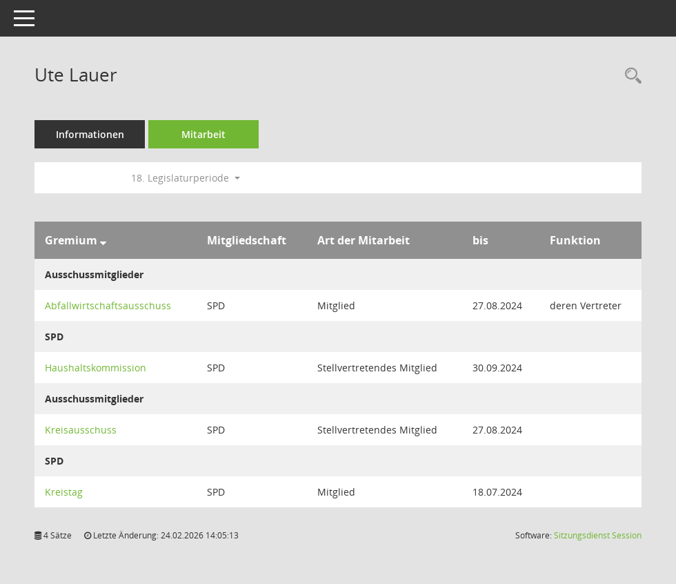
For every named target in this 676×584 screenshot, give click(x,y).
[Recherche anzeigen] (630, 76)
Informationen (90, 134)
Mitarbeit (203, 134)
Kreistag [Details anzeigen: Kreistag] (64, 491)
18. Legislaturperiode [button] (185, 177)
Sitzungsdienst (598, 535)
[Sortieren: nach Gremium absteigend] (103, 240)
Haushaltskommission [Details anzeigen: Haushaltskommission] (95, 367)
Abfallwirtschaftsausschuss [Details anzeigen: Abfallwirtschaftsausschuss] (108, 305)
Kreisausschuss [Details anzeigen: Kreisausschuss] (81, 429)
